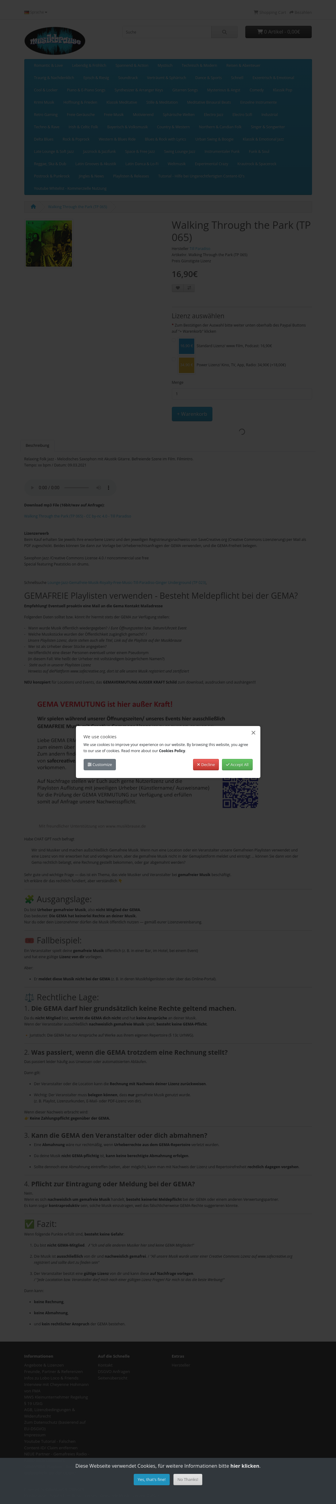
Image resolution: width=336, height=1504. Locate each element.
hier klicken (244, 1465)
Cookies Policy (172, 750)
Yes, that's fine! (152, 1479)
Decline (206, 764)
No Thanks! (187, 1479)
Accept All (237, 764)
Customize (100, 764)
